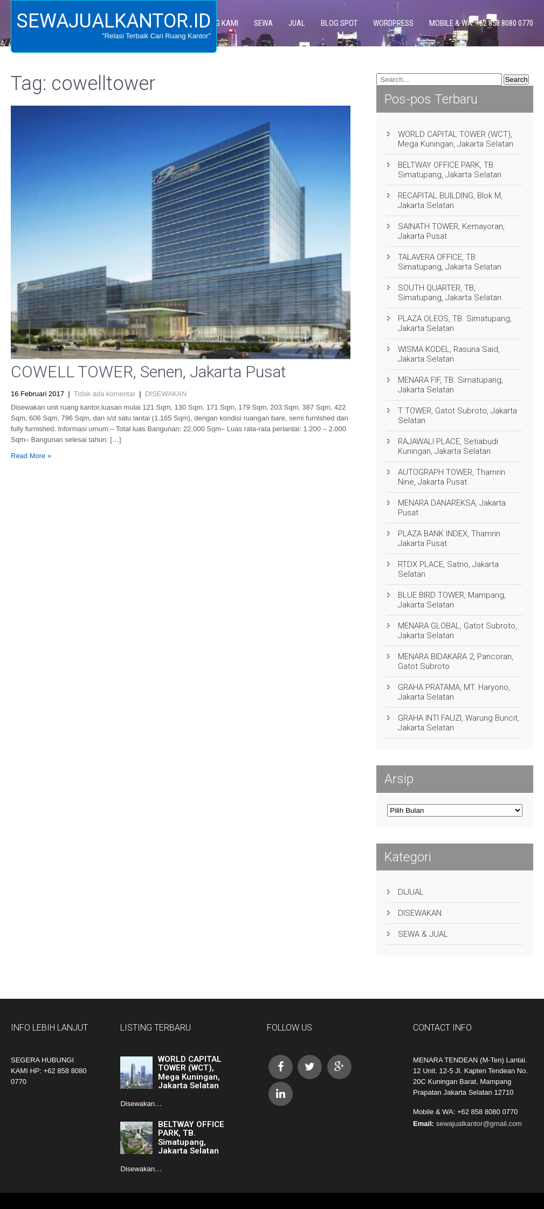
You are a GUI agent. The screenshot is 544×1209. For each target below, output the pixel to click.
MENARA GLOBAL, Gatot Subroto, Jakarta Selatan (457, 630)
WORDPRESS (393, 23)
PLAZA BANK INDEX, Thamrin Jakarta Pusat (449, 538)
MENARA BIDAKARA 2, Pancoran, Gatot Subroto (455, 661)
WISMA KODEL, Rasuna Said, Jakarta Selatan (449, 354)
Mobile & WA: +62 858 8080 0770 (481, 23)
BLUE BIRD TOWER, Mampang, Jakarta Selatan (452, 600)
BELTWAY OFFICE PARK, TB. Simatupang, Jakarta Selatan (449, 169)
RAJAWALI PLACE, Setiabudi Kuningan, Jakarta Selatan (448, 446)
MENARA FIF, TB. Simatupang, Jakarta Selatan (450, 385)
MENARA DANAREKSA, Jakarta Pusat (452, 507)
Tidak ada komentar (104, 394)
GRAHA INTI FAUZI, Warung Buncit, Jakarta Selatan (458, 723)
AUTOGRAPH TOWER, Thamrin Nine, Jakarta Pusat (451, 477)
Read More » (31, 456)
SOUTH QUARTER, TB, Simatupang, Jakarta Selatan (449, 292)
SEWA (263, 23)
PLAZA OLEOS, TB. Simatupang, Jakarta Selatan (455, 323)
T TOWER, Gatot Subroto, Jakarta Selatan (457, 415)
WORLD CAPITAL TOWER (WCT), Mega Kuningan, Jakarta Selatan (455, 139)
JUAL (296, 23)
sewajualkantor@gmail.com (479, 1124)
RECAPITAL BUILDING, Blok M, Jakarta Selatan (450, 200)
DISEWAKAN (166, 394)
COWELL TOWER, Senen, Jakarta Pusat (148, 371)
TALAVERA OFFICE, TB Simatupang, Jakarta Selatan (449, 262)
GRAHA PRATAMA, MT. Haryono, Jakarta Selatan (454, 692)
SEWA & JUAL (423, 934)
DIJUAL (411, 892)
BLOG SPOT (339, 23)
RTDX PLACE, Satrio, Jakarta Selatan (448, 569)
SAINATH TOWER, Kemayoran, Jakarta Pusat (451, 231)
